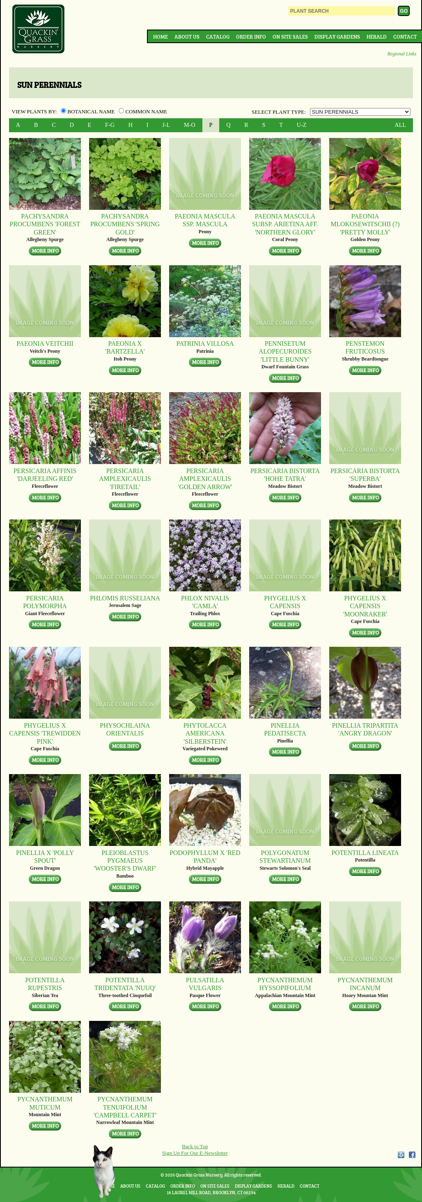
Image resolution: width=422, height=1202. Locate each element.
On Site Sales (290, 36)
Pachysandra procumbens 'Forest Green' (45, 224)
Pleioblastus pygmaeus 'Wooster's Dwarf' (125, 860)
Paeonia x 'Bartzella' (124, 347)
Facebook (412, 1154)
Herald (377, 36)
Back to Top (195, 1146)
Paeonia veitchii (44, 343)
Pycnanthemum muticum (45, 1103)
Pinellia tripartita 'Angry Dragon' (365, 729)
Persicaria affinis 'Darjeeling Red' (45, 474)
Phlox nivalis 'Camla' (205, 602)
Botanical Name (88, 111)
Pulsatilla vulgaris (205, 984)
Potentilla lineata (365, 852)
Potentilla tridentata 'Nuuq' (125, 984)
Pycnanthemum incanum (365, 984)
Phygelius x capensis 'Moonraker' (365, 606)
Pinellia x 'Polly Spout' (45, 856)
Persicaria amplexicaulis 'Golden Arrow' (205, 478)
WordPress (400, 1154)
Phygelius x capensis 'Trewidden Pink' (44, 733)
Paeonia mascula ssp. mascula (205, 220)
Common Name (143, 111)
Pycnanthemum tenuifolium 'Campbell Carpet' (125, 1107)
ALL (400, 125)
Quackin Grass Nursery (38, 29)
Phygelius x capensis (285, 602)
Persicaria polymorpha (45, 602)
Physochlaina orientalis (125, 729)
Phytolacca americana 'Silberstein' (205, 733)
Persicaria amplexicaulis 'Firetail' (125, 478)
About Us (187, 36)
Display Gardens (337, 36)
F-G (110, 125)
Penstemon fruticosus (365, 347)
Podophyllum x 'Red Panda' (205, 856)
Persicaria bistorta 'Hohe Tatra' (285, 474)
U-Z (302, 125)
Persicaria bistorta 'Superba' (365, 474)
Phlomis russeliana (125, 598)
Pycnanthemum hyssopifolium (285, 984)
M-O (189, 125)
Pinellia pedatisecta (285, 729)
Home (160, 36)
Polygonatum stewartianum (285, 856)
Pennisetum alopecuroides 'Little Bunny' (285, 351)
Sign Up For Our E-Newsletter (195, 1153)
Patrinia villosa (205, 343)
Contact (405, 36)
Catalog (217, 36)
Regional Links (402, 54)
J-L (166, 125)
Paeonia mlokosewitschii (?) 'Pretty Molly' (364, 224)
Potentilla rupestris (44, 984)
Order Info (251, 36)
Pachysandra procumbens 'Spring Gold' (125, 224)
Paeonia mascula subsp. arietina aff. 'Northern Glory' (285, 224)
